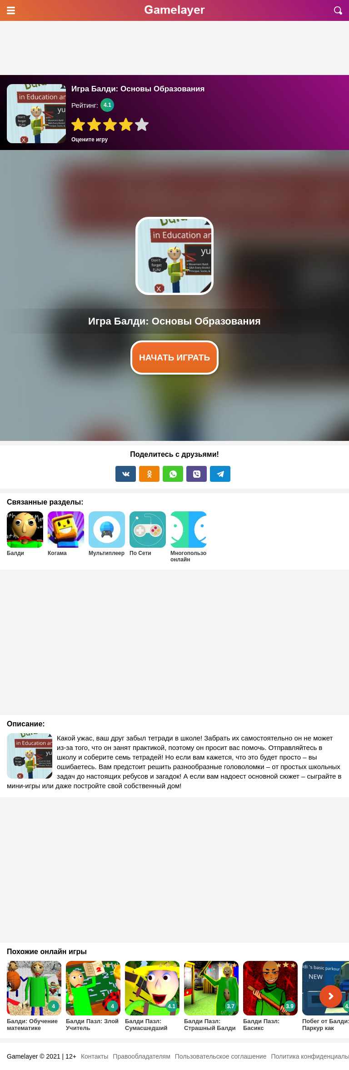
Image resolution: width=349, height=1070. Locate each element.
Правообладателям (141, 1056)
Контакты (94, 1056)
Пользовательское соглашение (221, 1056)
